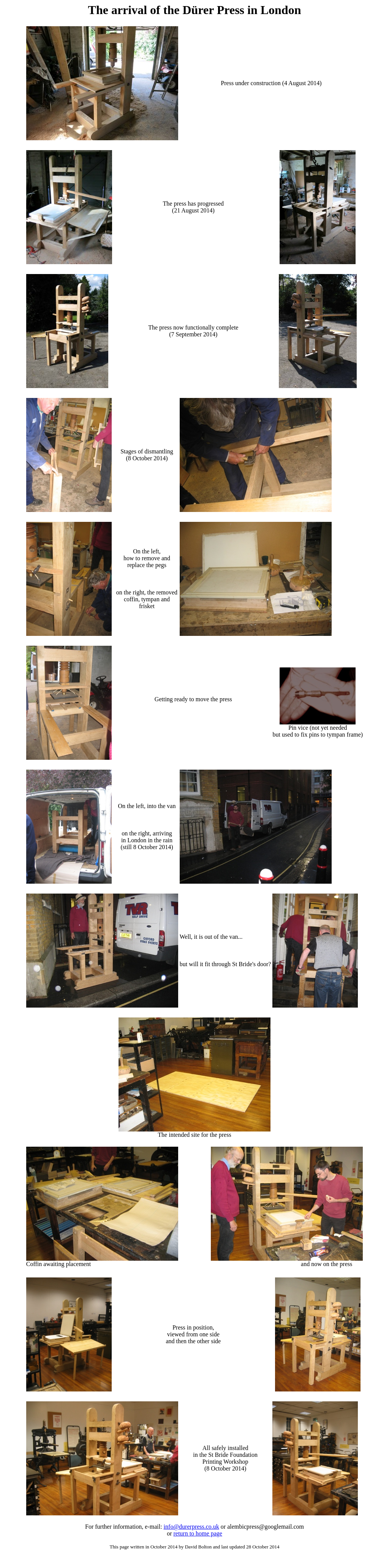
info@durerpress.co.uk (191, 1526)
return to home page (197, 1533)
